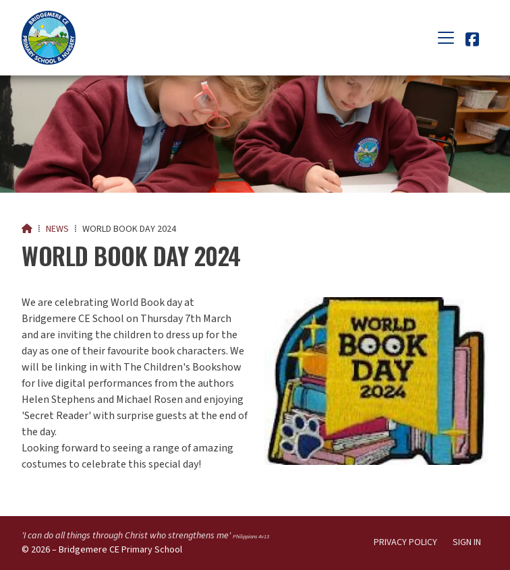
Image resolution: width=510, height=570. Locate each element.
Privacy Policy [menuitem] (405, 542)
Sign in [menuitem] (467, 542)
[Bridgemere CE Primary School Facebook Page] (472, 41)
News (57, 229)
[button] (445, 37)
